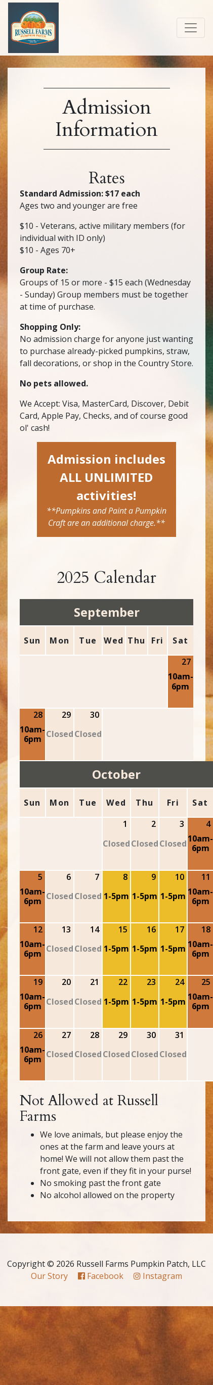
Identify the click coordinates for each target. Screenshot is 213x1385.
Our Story (49, 1275)
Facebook (100, 1275)
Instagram (158, 1275)
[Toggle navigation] (191, 28)
